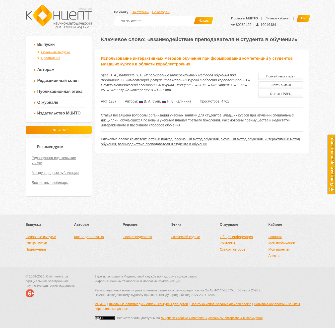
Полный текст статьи (280, 76)
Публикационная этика (59, 91)
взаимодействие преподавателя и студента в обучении (162, 144)
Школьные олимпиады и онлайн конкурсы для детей (148, 304)
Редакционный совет (58, 80)
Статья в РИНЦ (280, 94)
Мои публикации (281, 243)
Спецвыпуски (36, 243)
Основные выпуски (55, 52)
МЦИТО (100, 304)
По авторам (160, 12)
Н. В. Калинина (176, 101)
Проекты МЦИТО (244, 18)
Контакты (227, 243)
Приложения (50, 58)
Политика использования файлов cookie (221, 304)
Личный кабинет (278, 18)
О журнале (47, 102)
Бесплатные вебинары (50, 183)
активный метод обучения (242, 139)
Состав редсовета (137, 237)
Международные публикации (55, 173)
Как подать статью (89, 237)
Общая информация (236, 237)
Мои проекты (279, 249)
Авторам (46, 69)
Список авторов (232, 249)
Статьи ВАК (59, 130)
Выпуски (46, 44)
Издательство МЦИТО (59, 113)
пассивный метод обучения (197, 139)
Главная (275, 237)
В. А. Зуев (149, 101)
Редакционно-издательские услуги (54, 160)
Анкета (274, 256)
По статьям (140, 12)
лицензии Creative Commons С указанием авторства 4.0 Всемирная (212, 318)
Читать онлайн (280, 85)
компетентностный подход (151, 139)
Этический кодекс (185, 237)
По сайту (121, 12)
